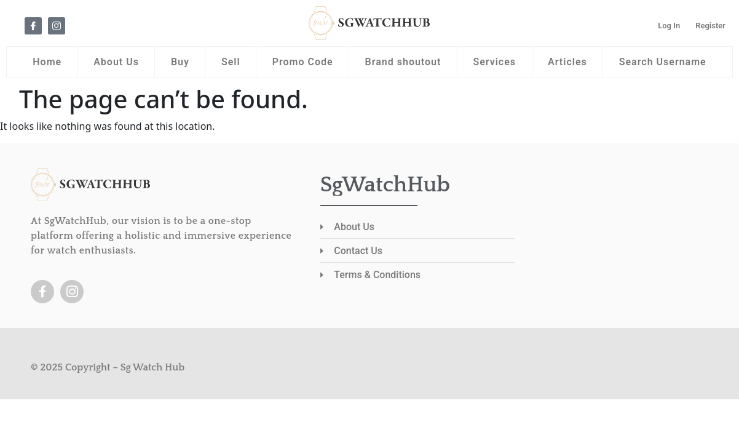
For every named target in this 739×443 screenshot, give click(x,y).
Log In (669, 25)
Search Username (662, 62)
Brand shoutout (403, 62)
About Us (116, 62)
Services (494, 62)
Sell (230, 62)
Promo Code (302, 62)
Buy (180, 62)
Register (710, 25)
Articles (567, 62)
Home (47, 62)
